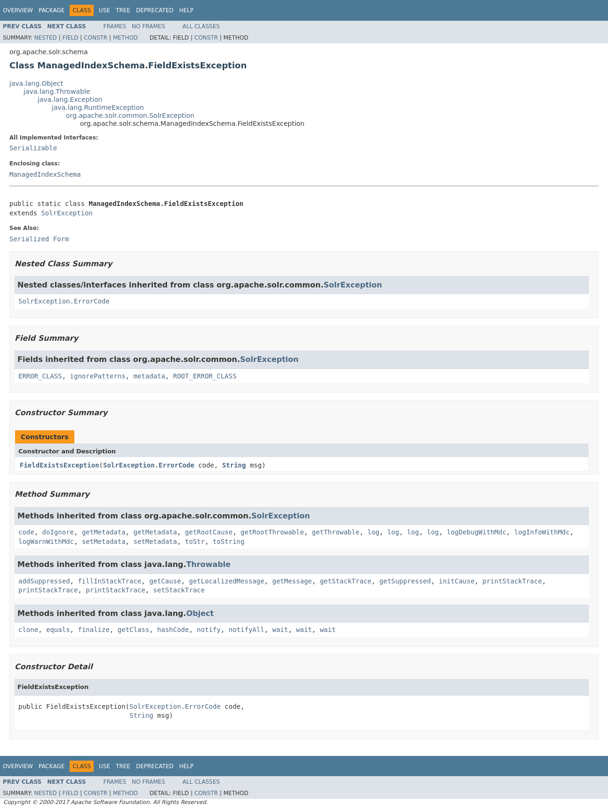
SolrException (67, 213)
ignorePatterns (98, 376)
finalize (93, 629)
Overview (18, 10)
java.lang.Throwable (57, 91)
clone (28, 629)
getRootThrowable (272, 532)
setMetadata (104, 541)
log (373, 532)
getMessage (292, 581)
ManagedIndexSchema (45, 174)
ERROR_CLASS (40, 376)
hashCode (173, 629)
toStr (195, 541)
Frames (115, 26)
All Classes (201, 26)
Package (51, 10)
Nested (45, 37)
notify (209, 629)
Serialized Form (39, 239)
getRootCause (208, 532)
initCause (457, 581)
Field (70, 37)
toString (228, 541)
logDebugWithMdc (476, 532)
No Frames (148, 26)
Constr (95, 37)
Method (125, 37)
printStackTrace (512, 581)
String (234, 465)
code (26, 532)
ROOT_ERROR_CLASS (205, 376)
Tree (123, 10)
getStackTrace (346, 581)
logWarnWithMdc (46, 541)
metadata (149, 376)
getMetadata (104, 532)
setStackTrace (179, 590)
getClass (133, 629)
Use (104, 10)
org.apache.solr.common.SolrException (130, 115)
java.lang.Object (36, 83)
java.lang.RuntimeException (98, 107)
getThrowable (336, 532)
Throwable (208, 564)
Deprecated (155, 10)
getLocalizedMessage (226, 581)
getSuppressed (405, 581)
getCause (165, 581)
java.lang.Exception (70, 99)
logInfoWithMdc (542, 532)
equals (58, 629)
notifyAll (246, 629)
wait (280, 629)
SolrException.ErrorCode (64, 301)
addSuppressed (44, 581)
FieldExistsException (59, 465)
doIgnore (58, 532)
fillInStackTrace (109, 581)
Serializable (33, 148)
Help (186, 10)
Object (200, 613)
